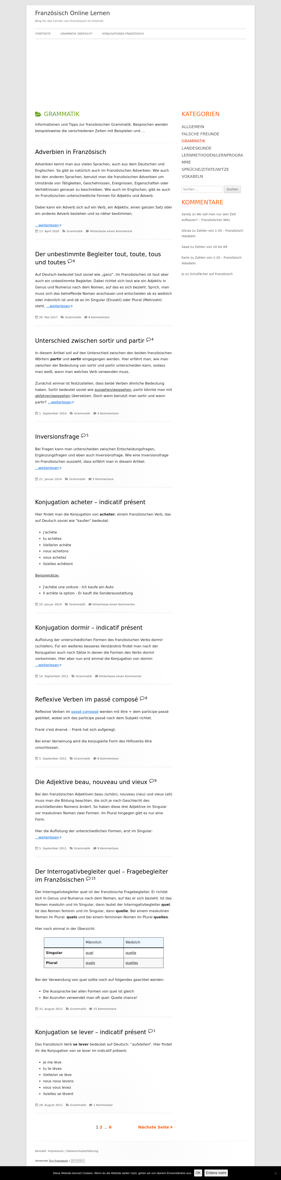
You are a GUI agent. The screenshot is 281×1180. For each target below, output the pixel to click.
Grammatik (75, 231)
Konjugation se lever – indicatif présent (90, 1032)
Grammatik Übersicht (76, 33)
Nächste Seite (153, 1127)
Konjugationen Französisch (123, 33)
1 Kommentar (103, 1105)
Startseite (43, 33)
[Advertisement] (140, 71)
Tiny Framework (58, 1160)
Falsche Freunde (200, 134)
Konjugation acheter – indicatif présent (90, 502)
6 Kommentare (99, 317)
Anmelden (78, 1160)
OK (198, 1173)
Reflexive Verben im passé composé (86, 699)
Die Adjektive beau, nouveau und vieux (91, 782)
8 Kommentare (108, 758)
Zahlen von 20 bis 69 (211, 247)
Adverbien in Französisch (70, 152)
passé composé (85, 712)
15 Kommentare (104, 1008)
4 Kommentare (108, 413)
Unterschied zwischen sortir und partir (89, 340)
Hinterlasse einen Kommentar (111, 231)
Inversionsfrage (57, 436)
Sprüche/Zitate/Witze (205, 169)
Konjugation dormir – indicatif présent (88, 627)
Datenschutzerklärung (82, 1151)
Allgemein (193, 126)
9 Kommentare (108, 848)
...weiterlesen (48, 225)
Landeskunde (196, 148)
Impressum (56, 1151)
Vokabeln (192, 176)
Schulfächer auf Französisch (211, 274)
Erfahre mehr (216, 1173)
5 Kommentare (103, 479)
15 (93, 878)
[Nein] (275, 1173)
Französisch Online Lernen (72, 13)
